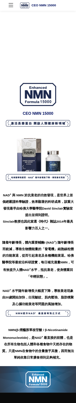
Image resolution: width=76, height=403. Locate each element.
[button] (38, 74)
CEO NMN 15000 (38, 5)
